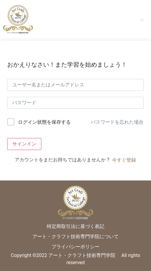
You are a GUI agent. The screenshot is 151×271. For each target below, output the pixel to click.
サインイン (24, 144)
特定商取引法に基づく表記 (75, 226)
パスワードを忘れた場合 (117, 122)
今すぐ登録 (124, 160)
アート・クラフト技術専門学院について (75, 236)
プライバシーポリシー (75, 246)
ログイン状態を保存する (44, 122)
